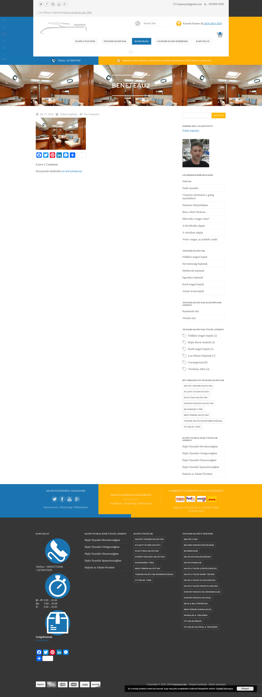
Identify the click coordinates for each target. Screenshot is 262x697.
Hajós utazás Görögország (200, 568)
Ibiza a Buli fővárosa (196, 603)
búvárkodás (191, 551)
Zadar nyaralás (190, 188)
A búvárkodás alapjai (193, 225)
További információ (224, 689)
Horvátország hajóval (197, 598)
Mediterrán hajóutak (193, 270)
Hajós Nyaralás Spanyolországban (200, 467)
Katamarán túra (190, 311)
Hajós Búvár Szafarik (199, 342)
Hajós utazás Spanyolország (201, 586)
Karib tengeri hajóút (193, 284)
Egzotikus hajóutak (192, 277)
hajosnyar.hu (179, 684)
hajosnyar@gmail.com (189, 4)
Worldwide (43, 640)
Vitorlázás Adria (197, 369)
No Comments (91, 114)
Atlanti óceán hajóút (193, 291)
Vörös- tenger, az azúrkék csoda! (200, 239)
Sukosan (186, 181)
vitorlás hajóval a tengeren (200, 627)
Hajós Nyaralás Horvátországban (200, 446)
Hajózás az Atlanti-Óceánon (197, 473)
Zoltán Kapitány (68, 114)
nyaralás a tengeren (196, 615)
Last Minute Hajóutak (200, 355)
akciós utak (191, 539)
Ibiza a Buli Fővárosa (193, 212)
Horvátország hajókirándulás (202, 592)
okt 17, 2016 (46, 114)
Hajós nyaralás (193, 562)
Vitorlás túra (189, 318)
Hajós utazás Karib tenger (199, 574)
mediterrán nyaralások (197, 609)
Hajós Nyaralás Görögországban (199, 453)
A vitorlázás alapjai (192, 232)
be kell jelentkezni (72, 171)
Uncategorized (196, 362)
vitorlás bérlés (193, 621)
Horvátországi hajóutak (195, 263)
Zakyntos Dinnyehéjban (195, 205)
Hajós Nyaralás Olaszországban (199, 460)
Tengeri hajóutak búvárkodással (203, 421)
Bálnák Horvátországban (199, 545)
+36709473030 (216, 4)
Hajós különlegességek (197, 557)
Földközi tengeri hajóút (194, 257)
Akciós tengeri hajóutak (198, 386)
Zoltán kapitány (190, 130)
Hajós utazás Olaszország (200, 580)
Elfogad (245, 688)
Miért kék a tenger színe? (196, 218)
